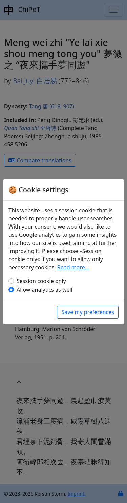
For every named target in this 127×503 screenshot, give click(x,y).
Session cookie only (41, 281)
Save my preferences (87, 312)
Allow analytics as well (44, 289)
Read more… (73, 267)
